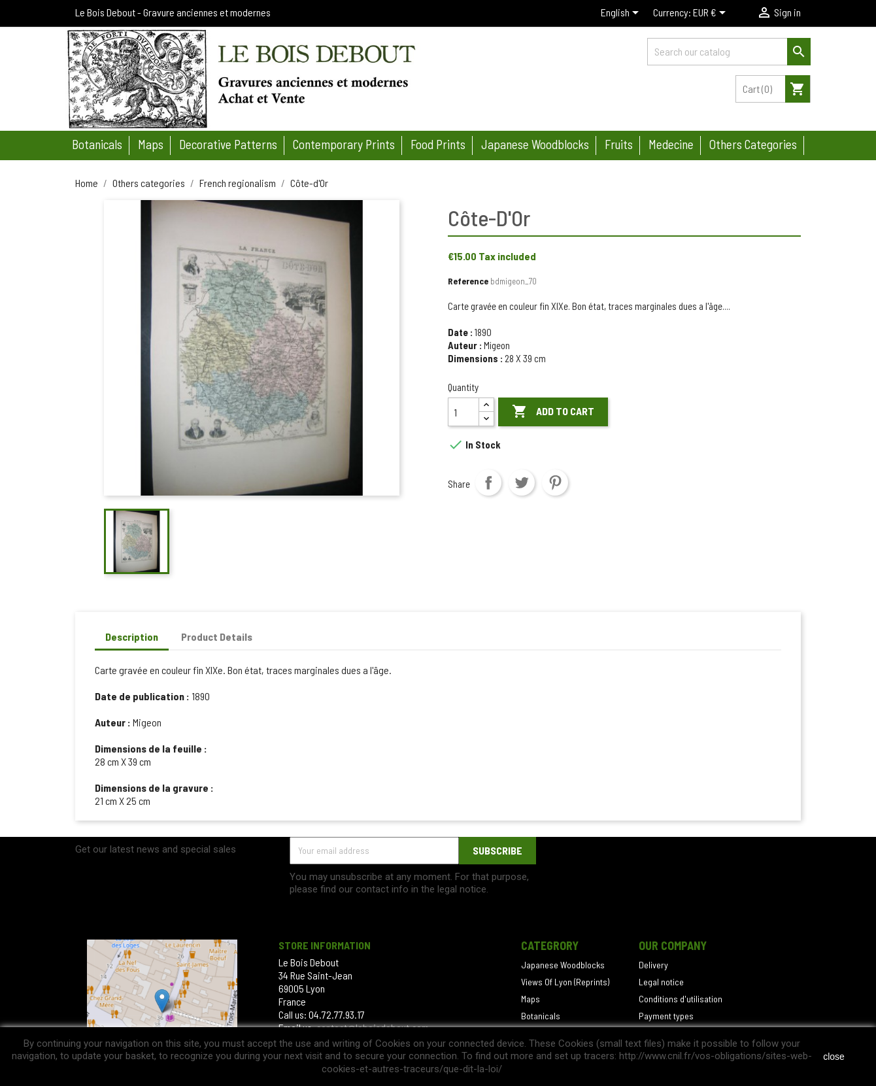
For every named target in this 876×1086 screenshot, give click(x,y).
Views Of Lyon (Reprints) (565, 981)
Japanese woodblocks (535, 144)
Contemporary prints (344, 144)
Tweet (522, 482)
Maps (150, 144)
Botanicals (97, 144)
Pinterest (555, 482)
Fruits (619, 144)
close (834, 1056)
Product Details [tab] (216, 636)
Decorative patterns (228, 144)
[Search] (729, 51)
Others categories (753, 144)
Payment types (666, 1015)
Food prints (438, 144)
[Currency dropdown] (711, 14)
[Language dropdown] (622, 14)
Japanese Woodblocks (563, 964)
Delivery (653, 964)
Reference (468, 280)
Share (488, 482)
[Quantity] (463, 412)
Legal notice (661, 981)
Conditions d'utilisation (680, 998)
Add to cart (553, 411)
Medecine (671, 144)
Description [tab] (131, 636)
